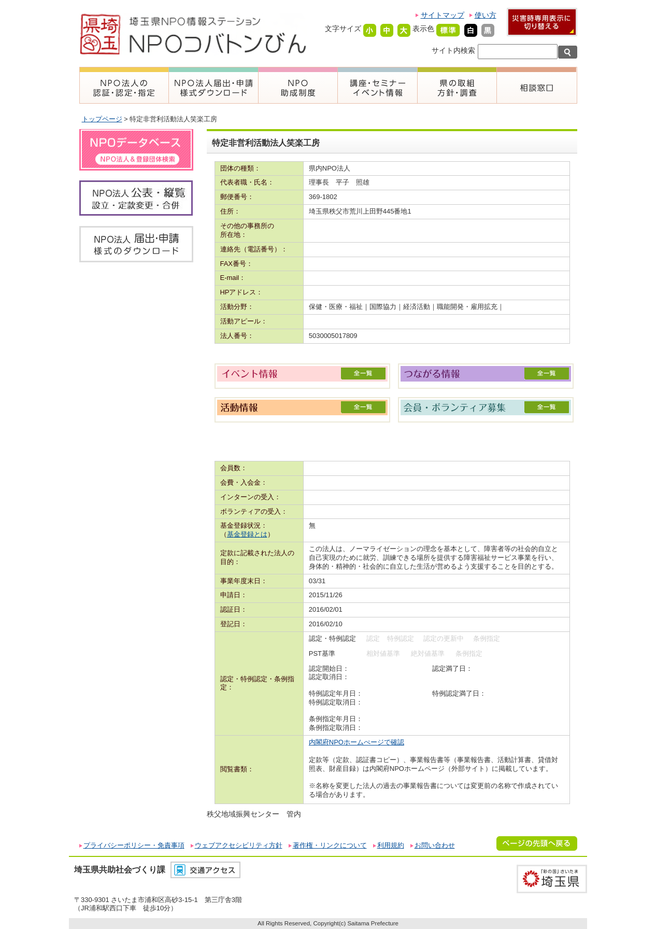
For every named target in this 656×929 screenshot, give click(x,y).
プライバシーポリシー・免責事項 (133, 845)
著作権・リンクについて (330, 845)
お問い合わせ (435, 845)
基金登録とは (247, 534)
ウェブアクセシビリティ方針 (238, 845)
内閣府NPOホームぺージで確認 (356, 742)
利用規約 (390, 845)
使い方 (485, 15)
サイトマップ (442, 15)
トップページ (102, 119)
